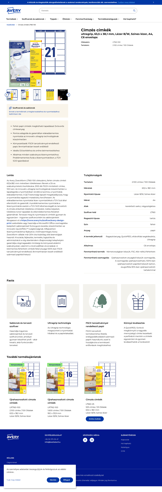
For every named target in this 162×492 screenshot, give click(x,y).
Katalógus (125, 447)
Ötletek (66, 19)
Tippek (53, 19)
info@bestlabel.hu (52, 442)
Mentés (53, 480)
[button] (12, 94)
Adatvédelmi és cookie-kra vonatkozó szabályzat (81, 475)
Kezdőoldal (11, 25)
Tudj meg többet (14, 480)
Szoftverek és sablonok (33, 19)
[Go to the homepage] (14, 11)
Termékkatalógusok (107, 19)
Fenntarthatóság (84, 19)
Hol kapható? (129, 19)
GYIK (123, 451)
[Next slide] (68, 95)
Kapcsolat (125, 440)
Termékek (11, 19)
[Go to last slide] (7, 95)
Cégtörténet (12, 462)
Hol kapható (126, 443)
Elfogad (66, 480)
